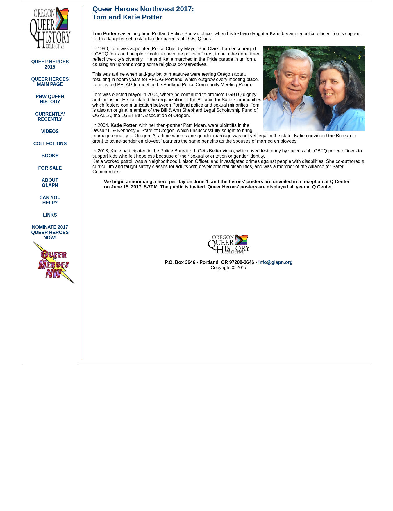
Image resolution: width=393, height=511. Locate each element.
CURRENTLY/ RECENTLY (50, 116)
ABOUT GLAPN (50, 183)
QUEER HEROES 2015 (50, 64)
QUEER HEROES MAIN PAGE (50, 82)
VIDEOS (50, 131)
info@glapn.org (275, 262)
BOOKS (50, 155)
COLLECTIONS (50, 143)
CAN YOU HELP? (50, 200)
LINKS (50, 215)
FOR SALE (50, 167)
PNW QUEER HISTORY (50, 99)
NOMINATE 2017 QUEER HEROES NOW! (50, 232)
